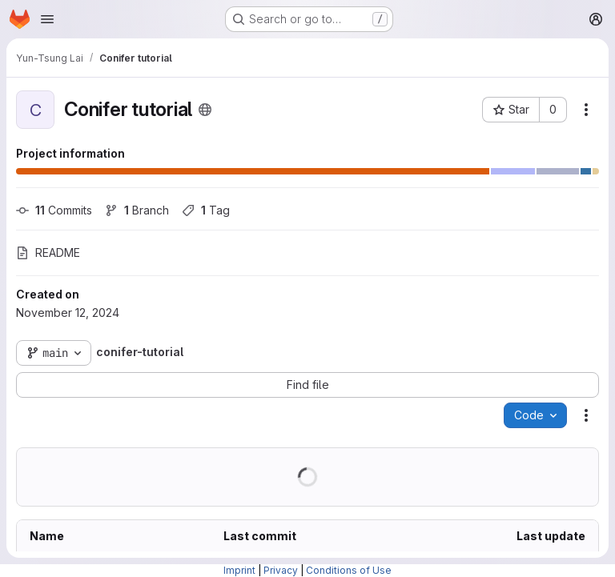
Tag (206, 210)
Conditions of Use (349, 570)
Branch (137, 210)
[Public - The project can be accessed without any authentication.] (205, 109)
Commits (54, 210)
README (48, 252)
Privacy (280, 570)
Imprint (239, 570)
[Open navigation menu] (47, 19)
